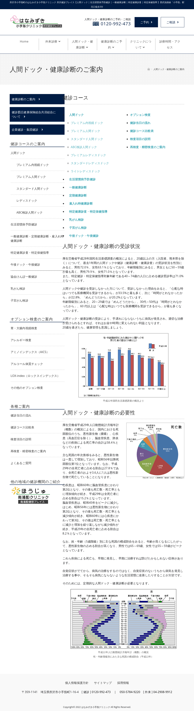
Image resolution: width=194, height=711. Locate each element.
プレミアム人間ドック (85, 131)
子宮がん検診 (78, 228)
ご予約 (146, 22)
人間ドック (76, 115)
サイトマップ (103, 683)
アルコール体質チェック (27, 364)
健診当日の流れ (21, 415)
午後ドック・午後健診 (84, 236)
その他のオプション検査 (27, 388)
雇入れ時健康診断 (81, 203)
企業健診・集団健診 (27, 130)
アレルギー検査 (21, 340)
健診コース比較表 (142, 131)
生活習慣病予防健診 (82, 179)
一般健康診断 (78, 187)
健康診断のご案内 (26, 99)
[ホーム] (149, 69)
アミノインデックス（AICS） (30, 352)
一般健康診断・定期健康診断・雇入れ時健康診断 (37, 238)
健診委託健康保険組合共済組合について (34, 114)
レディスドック (26, 201)
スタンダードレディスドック (90, 163)
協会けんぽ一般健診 (24, 277)
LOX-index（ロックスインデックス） (35, 376)
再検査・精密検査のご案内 (147, 147)
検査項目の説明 (140, 139)
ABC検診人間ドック (84, 147)
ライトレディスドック (85, 171)
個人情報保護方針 (77, 683)
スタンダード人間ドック (87, 139)
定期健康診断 (78, 195)
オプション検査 (140, 115)
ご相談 (172, 22)
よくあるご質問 (21, 463)
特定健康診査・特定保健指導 (88, 212)
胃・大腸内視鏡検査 (24, 328)
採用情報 (123, 683)
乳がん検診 (76, 220)
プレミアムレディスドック (88, 155)
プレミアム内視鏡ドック (87, 123)
